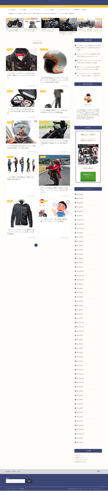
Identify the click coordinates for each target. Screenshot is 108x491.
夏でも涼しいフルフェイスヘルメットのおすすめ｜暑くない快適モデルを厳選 (89, 62)
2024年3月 (80, 258)
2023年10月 (80, 280)
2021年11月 (80, 378)
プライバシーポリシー (12, 488)
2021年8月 (80, 391)
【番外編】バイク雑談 (79, 10)
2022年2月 (80, 365)
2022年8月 (80, 340)
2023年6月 (80, 297)
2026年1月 (80, 211)
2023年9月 (80, 284)
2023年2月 (80, 314)
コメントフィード (81, 460)
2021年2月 (80, 417)
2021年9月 (80, 387)
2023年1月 (80, 318)
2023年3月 (80, 310)
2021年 (14, 471)
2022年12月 (80, 323)
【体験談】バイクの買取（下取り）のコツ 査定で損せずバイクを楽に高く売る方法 (32, 13)
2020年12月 (80, 425)
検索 (7, 478)
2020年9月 (80, 438)
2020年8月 (80, 442)
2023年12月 (80, 271)
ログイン (78, 455)
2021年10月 (80, 382)
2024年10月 (80, 228)
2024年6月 (80, 245)
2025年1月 (80, 216)
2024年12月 (80, 220)
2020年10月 (80, 434)
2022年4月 (80, 357)
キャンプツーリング (63, 10)
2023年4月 (80, 305)
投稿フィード (80, 457)
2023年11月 (80, 275)
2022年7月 (80, 344)
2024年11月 (80, 224)
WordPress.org (81, 462)
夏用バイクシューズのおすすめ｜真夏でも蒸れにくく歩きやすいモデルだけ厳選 (89, 68)
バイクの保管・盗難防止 (67, 13)
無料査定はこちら (88, 176)
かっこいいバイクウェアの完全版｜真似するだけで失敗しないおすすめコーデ (89, 55)
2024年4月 (80, 254)
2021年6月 (80, 400)
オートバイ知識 (49, 10)
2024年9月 (80, 233)
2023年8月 (80, 288)
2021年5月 (80, 404)
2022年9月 (80, 335)
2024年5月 (80, 250)
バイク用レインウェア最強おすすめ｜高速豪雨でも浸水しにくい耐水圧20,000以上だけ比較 (89, 48)
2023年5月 (80, 301)
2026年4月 (80, 198)
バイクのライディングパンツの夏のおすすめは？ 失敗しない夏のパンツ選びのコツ (89, 75)
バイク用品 (23, 10)
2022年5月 (80, 352)
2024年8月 (80, 237)
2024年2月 (80, 263)
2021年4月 (80, 408)
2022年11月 (80, 327)
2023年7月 (80, 293)
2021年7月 (80, 395)
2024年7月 (80, 241)
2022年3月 (80, 361)
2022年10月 (80, 331)
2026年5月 (80, 194)
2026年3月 (80, 203)
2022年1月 (80, 370)
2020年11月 (80, 430)
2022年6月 (80, 348)
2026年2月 (80, 207)
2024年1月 (80, 267)
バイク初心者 (12, 10)
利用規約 (22, 488)
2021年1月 (80, 421)
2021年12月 (80, 374)
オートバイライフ (35, 10)
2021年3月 (80, 412)
